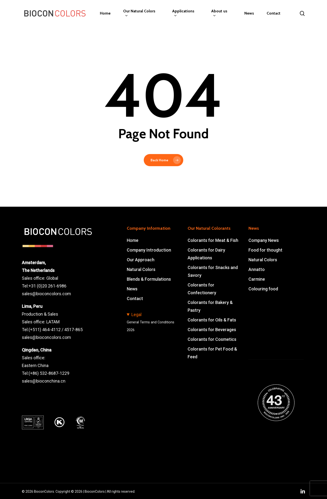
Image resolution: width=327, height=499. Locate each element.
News (132, 288)
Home (132, 240)
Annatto (256, 269)
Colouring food (263, 288)
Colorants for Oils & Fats (212, 319)
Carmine (256, 279)
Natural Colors (141, 269)
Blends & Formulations (149, 279)
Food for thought (265, 250)
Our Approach (140, 259)
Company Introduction (149, 250)
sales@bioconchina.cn (43, 381)
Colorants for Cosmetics (212, 339)
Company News (263, 240)
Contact (135, 298)
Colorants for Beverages (212, 329)
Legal (136, 314)
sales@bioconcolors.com (46, 293)
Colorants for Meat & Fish (213, 240)
